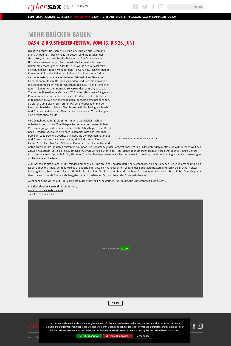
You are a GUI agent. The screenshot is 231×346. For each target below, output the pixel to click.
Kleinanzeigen (64, 17)
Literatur (121, 17)
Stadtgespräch (82, 17)
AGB (30, 291)
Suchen (198, 7)
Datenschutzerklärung (65, 291)
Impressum (42, 291)
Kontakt (99, 291)
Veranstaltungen (45, 17)
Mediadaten (113, 291)
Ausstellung (134, 17)
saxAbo (172, 17)
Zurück (115, 258)
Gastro (147, 17)
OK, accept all (89, 336)
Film (102, 17)
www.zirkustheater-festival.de (45, 145)
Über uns (86, 291)
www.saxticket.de (48, 149)
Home (31, 17)
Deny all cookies (117, 336)
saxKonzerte (159, 17)
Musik (94, 17)
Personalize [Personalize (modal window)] (143, 336)
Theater (110, 17)
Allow (124, 203)
